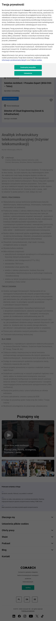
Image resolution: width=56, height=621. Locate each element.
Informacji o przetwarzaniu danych (14, 60)
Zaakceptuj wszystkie (28, 67)
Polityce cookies (36, 60)
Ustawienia (28, 73)
